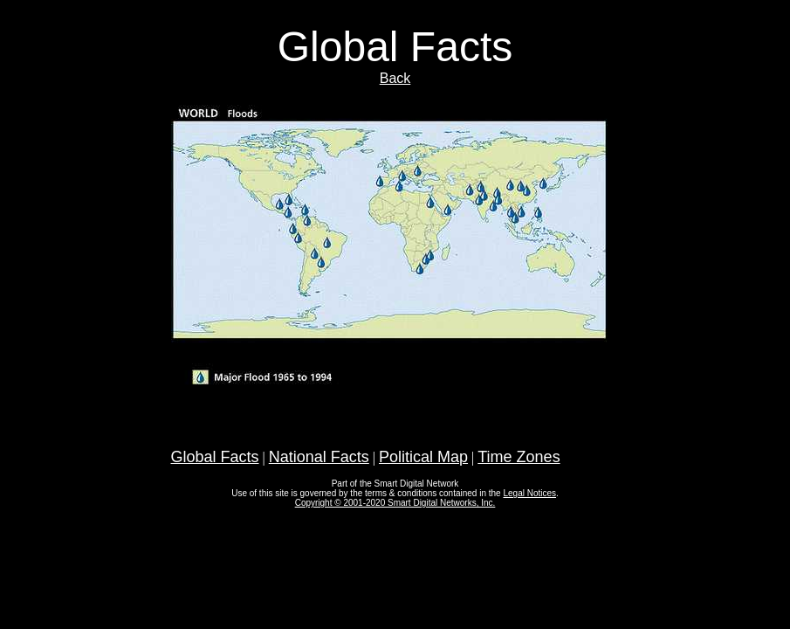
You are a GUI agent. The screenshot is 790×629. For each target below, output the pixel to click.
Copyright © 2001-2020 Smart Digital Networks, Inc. (395, 503)
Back (395, 78)
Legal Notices (529, 493)
